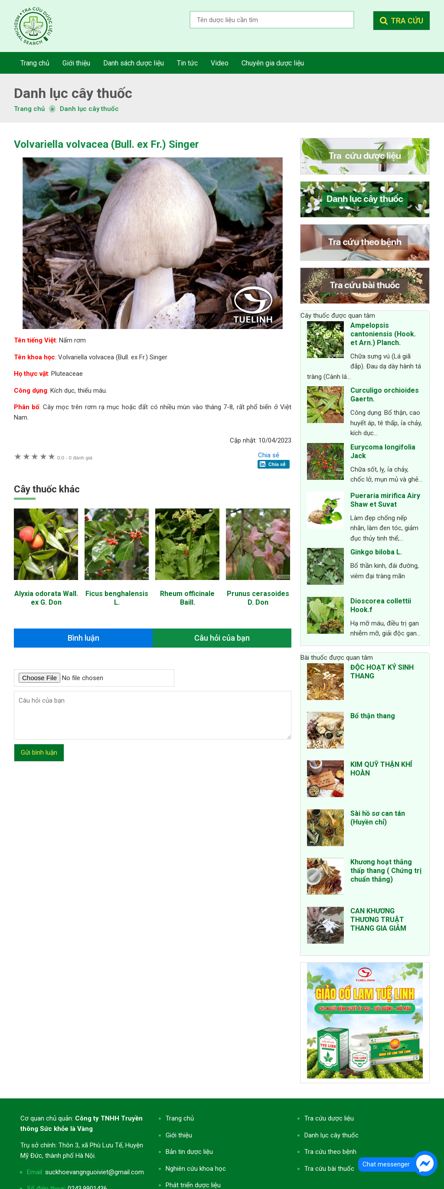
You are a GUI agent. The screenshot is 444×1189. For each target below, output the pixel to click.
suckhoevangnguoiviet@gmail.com (94, 1172)
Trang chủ (180, 1118)
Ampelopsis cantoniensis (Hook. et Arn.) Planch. (383, 334)
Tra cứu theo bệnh (330, 1152)
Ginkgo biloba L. (376, 552)
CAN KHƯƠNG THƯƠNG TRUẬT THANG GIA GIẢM (378, 919)
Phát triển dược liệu (193, 1185)
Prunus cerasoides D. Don (258, 598)
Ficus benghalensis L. (116, 598)
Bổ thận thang (372, 716)
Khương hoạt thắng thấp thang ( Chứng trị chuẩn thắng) (385, 870)
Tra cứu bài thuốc (329, 1169)
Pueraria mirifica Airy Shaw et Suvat (385, 500)
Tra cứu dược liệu (40, 26)
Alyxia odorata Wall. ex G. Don (46, 598)
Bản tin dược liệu (189, 1152)
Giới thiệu (179, 1135)
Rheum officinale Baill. (187, 598)
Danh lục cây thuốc (89, 109)
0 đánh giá (74, 457)
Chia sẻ (268, 455)
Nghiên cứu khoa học (196, 1169)
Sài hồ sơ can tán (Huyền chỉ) (377, 817)
